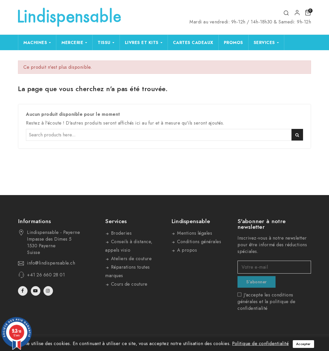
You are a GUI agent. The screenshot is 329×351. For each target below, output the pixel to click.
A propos (186, 250)
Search (297, 135)
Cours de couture (128, 284)
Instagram (48, 291)
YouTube (36, 291)
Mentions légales (194, 233)
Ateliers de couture (130, 258)
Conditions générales (198, 241)
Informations (34, 221)
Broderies (120, 233)
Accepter (303, 343)
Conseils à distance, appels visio (129, 245)
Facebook (23, 291)
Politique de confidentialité (260, 343)
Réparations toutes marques (127, 271)
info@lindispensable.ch (51, 263)
